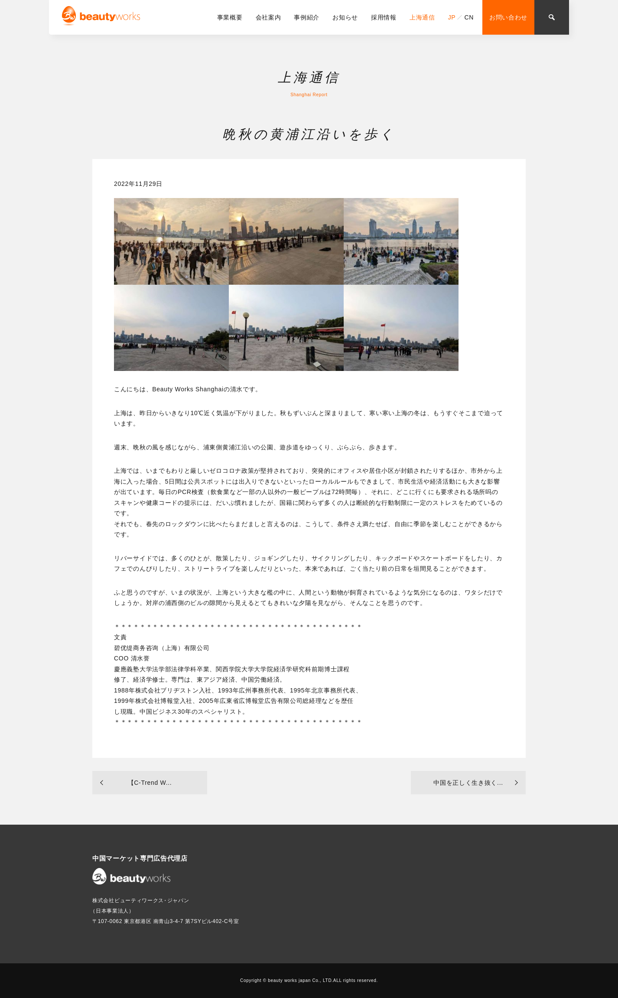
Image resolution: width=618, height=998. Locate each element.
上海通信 (422, 17)
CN (469, 17)
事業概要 (230, 17)
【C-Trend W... (150, 782)
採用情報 (384, 17)
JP (452, 17)
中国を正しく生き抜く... (468, 782)
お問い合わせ (508, 17)
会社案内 (268, 17)
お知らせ (345, 17)
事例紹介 (306, 17)
